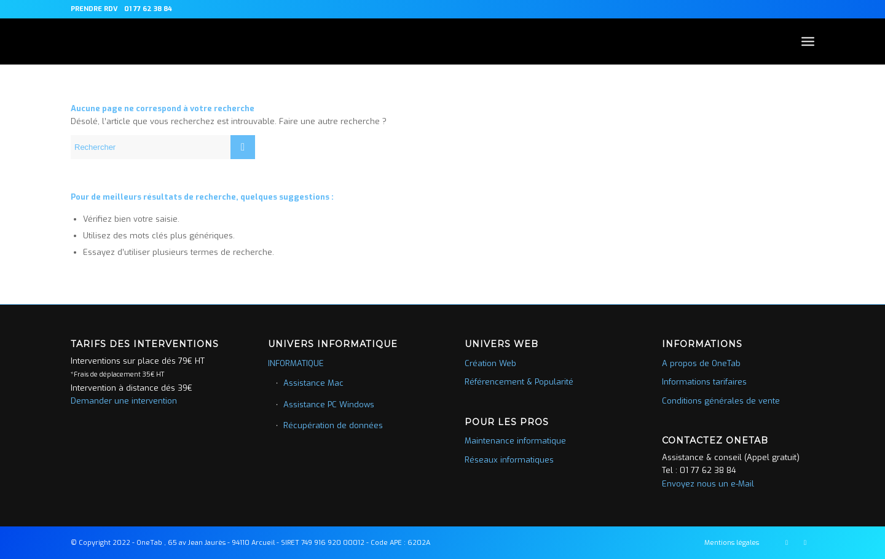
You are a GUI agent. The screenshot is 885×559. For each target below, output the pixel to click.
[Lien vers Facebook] (786, 542)
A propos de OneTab (701, 363)
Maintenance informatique (515, 441)
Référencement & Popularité (519, 382)
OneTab (149, 542)
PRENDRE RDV (94, 9)
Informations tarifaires (704, 382)
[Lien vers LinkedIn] (805, 542)
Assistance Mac (313, 383)
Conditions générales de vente (721, 401)
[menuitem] (94, 9)
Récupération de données (333, 425)
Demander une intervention (124, 401)
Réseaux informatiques (509, 460)
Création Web (490, 363)
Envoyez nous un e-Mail (708, 484)
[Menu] (807, 41)
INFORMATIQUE (296, 363)
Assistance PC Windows (328, 404)
